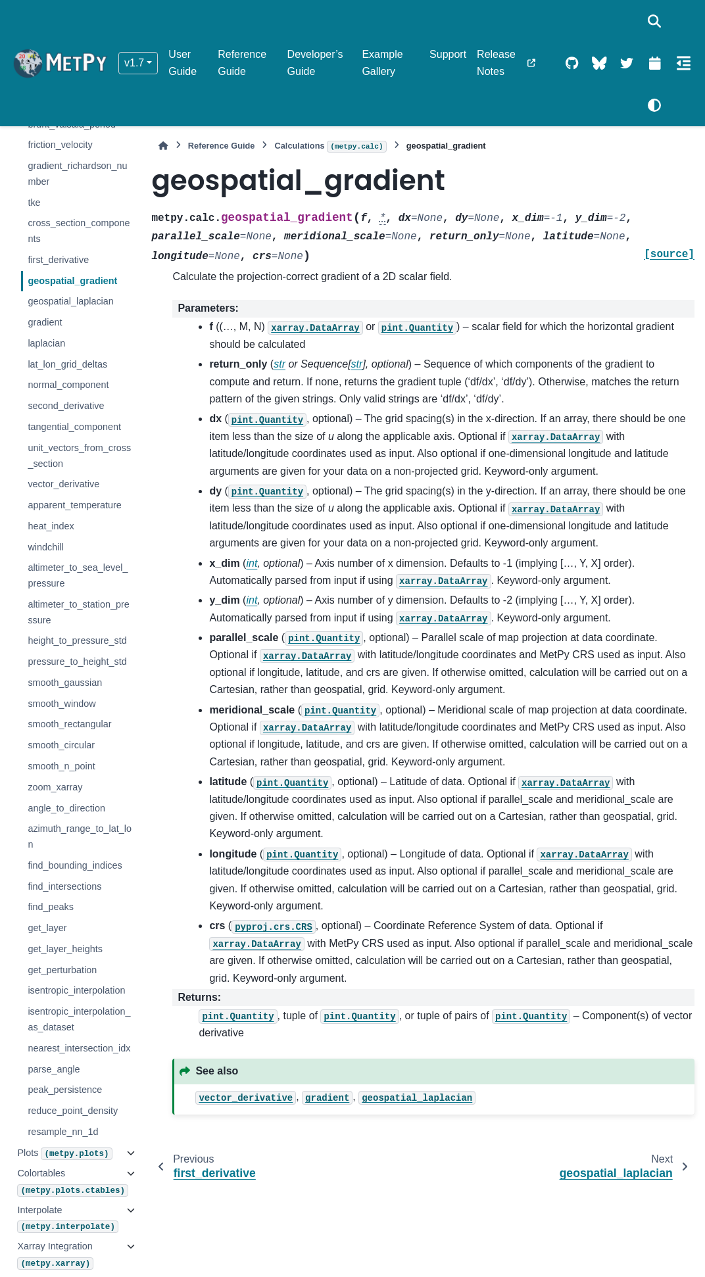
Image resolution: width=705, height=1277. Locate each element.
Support (447, 54)
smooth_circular (61, 745)
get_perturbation (62, 970)
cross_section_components (79, 231)
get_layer (47, 928)
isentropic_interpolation (76, 990)
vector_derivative (63, 484)
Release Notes (496, 63)
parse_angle (54, 1069)
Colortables (68, 1182)
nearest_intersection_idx (79, 1048)
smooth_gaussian (65, 682)
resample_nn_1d (63, 1131)
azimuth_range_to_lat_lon (80, 836)
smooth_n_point (61, 766)
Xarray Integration (55, 1255)
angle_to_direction (66, 808)
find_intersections (64, 886)
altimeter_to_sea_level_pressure (78, 575)
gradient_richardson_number (77, 173)
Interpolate (67, 1219)
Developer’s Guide (315, 63)
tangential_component (74, 427)
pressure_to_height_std (77, 661)
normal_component (68, 384)
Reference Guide (242, 63)
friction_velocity (60, 144)
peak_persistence (65, 1089)
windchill (45, 547)
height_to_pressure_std (77, 640)
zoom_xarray (55, 787)
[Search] (654, 21)
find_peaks (51, 907)
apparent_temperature (74, 505)
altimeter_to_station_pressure (78, 612)
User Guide (182, 63)
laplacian (46, 343)
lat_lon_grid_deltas (67, 364)
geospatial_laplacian (70, 301)
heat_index (51, 526)
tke (34, 202)
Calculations (330, 147)
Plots (64, 1154)
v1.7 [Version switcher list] (134, 62)
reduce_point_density (73, 1110)
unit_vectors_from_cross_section (79, 456)
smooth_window (61, 703)
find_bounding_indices (75, 865)
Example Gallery (382, 63)
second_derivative (66, 405)
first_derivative (58, 259)
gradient (45, 322)
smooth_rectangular (69, 724)
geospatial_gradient (72, 281)
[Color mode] (654, 105)
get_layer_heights (65, 949)
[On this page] (683, 63)
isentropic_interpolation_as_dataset (79, 1019)
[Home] (163, 146)
